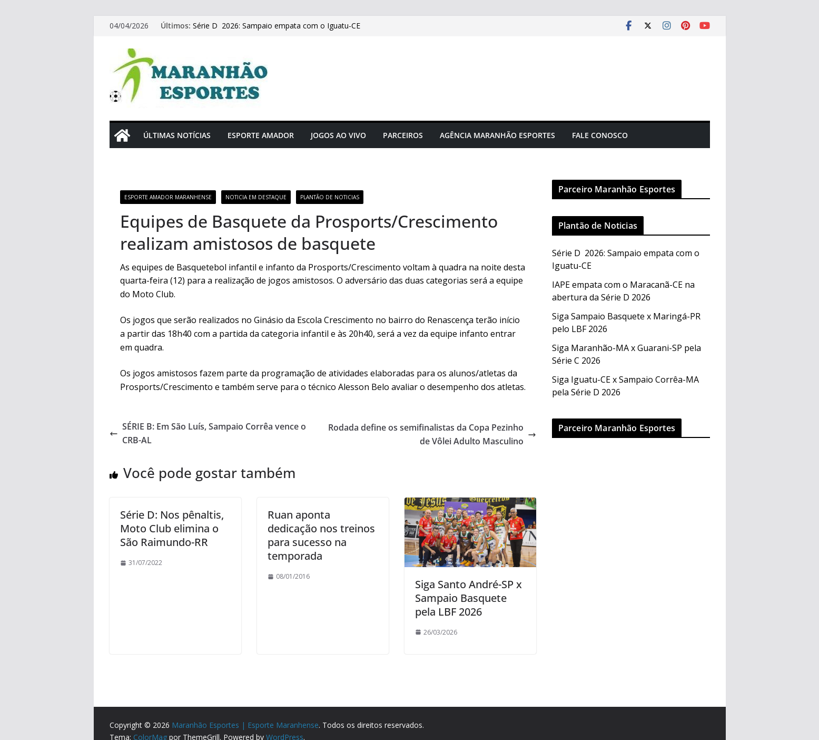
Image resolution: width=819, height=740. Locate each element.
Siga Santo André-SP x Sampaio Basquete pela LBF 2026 (468, 598)
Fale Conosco (600, 135)
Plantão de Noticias (329, 197)
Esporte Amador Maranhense (168, 197)
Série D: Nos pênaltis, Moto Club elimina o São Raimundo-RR (172, 528)
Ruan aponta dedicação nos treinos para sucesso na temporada (321, 535)
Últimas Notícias (177, 135)
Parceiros (403, 135)
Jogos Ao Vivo (338, 135)
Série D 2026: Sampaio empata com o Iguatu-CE (277, 26)
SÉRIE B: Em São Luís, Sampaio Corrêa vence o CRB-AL (208, 433)
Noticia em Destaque (256, 197)
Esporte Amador (261, 135)
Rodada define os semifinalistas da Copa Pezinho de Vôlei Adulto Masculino (432, 434)
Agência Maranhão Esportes (497, 135)
